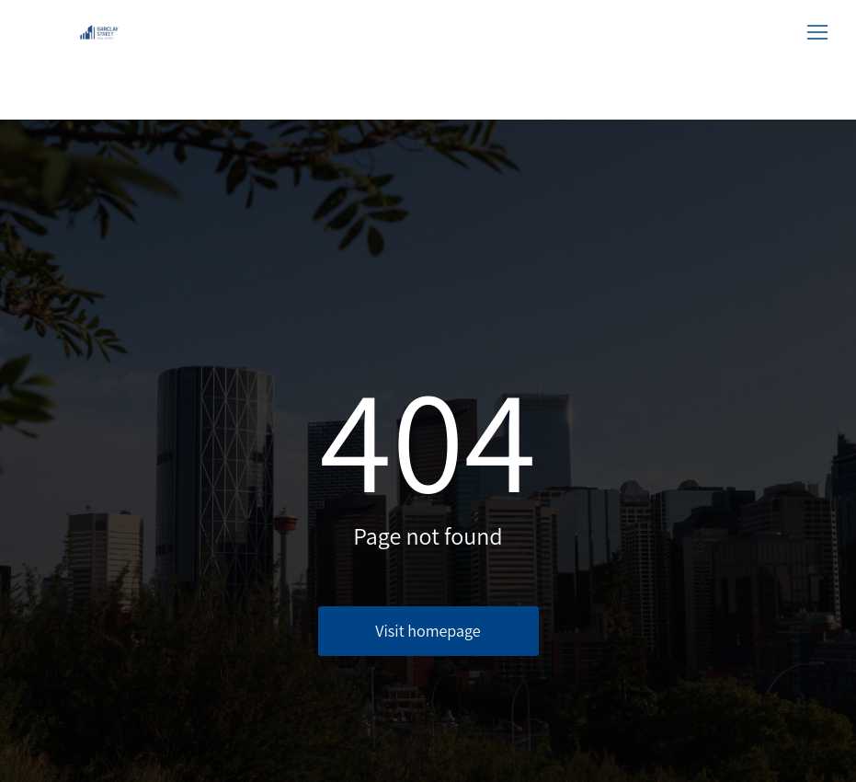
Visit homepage (427, 630)
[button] (817, 32)
